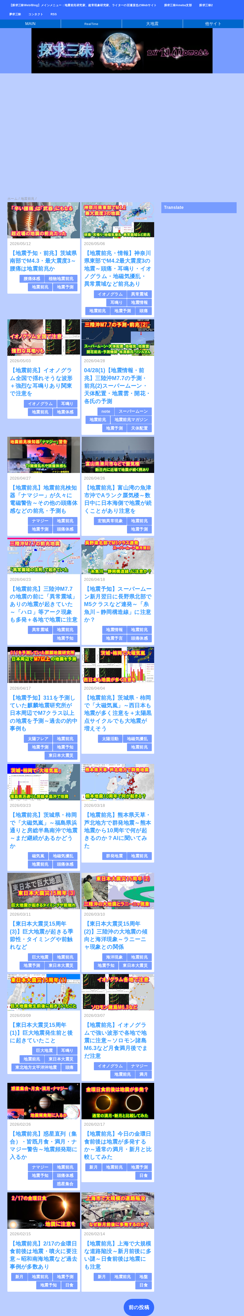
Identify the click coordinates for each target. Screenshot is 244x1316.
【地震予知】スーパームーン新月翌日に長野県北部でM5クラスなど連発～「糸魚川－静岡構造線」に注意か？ (118, 604)
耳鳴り (116, 302)
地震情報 (139, 302)
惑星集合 (65, 1184)
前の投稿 (139, 1307)
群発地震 (114, 856)
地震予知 (65, 638)
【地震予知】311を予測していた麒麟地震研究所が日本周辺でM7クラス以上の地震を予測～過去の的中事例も (43, 713)
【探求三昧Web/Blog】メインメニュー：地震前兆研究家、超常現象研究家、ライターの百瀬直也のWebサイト (83, 5)
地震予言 (114, 638)
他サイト (213, 23)
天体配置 (139, 428)
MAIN (30, 23)
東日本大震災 (61, 755)
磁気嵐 (38, 856)
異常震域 (139, 294)
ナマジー (40, 521)
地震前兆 (40, 287)
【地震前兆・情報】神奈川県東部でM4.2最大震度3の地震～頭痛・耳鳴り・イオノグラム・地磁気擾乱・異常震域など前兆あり (118, 268)
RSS (54, 14)
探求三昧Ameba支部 (178, 5)
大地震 (152, 23)
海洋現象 (114, 957)
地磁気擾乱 (137, 739)
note (106, 411)
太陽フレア (38, 739)
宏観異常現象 (110, 521)
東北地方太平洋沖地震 (36, 1067)
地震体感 (65, 412)
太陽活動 (110, 739)
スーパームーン (133, 411)
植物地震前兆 (61, 278)
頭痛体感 (65, 529)
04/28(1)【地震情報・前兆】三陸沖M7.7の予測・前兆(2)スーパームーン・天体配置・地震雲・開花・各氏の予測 (117, 385)
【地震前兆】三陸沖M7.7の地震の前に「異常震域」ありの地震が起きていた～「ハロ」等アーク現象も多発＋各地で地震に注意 (43, 604)
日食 (143, 1175)
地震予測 (65, 287)
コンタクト (35, 14)
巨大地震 (40, 957)
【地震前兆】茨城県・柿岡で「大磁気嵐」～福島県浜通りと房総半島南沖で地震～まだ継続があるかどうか (43, 830)
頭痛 (143, 311)
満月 (143, 1074)
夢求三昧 (15, 14)
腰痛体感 (32, 278)
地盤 (143, 1277)
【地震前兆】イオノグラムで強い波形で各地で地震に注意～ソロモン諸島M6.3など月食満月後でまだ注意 (116, 1040)
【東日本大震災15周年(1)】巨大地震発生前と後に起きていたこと (41, 1033)
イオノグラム (110, 294)
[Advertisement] (122, 112)
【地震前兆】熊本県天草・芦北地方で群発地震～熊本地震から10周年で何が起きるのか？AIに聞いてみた (117, 830)
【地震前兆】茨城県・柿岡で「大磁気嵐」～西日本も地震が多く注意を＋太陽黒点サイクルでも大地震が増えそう (118, 713)
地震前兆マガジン (131, 419)
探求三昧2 (206, 5)
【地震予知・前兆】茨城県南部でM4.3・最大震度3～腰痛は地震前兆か (43, 261)
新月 (93, 1167)
